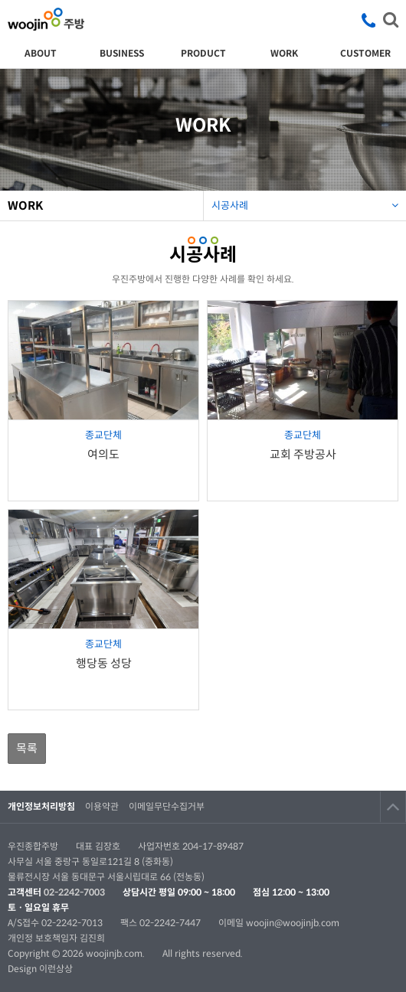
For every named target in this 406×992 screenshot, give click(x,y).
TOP (393, 807)
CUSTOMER (365, 53)
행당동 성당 (104, 663)
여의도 (103, 454)
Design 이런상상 (40, 968)
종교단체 (103, 435)
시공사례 (304, 201)
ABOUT (41, 53)
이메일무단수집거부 (167, 806)
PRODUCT (203, 53)
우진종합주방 (46, 19)
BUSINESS (122, 53)
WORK (284, 53)
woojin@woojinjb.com (292, 922)
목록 (27, 748)
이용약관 (102, 806)
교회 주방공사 (303, 454)
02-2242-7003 (74, 892)
